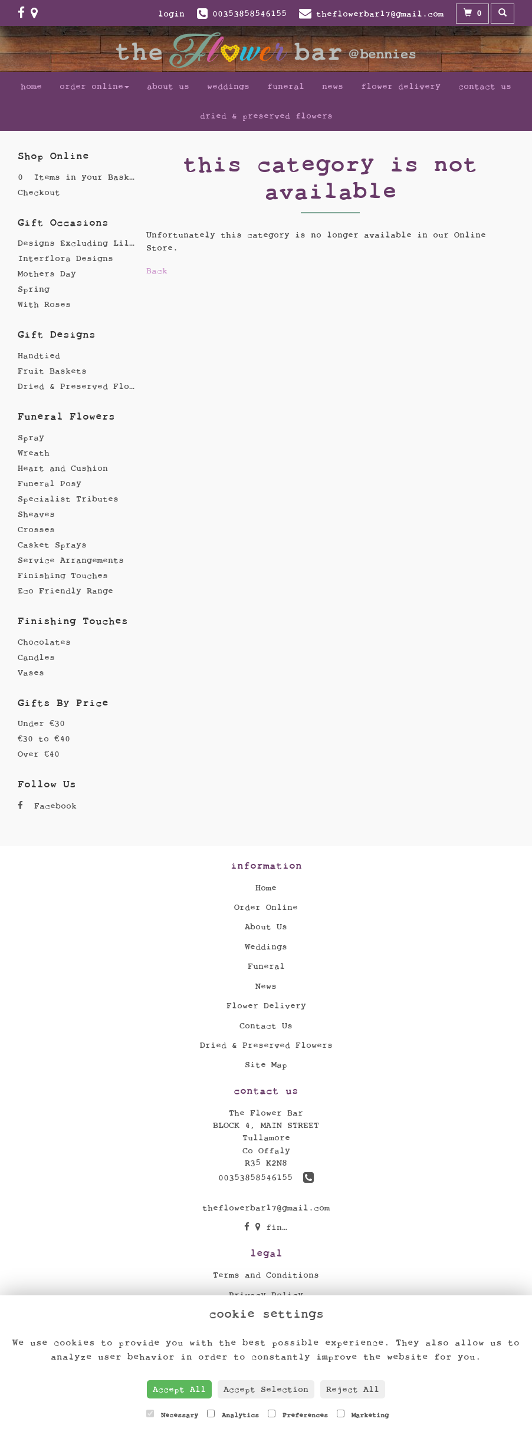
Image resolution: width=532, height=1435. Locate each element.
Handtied (39, 356)
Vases (31, 673)
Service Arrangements (71, 560)
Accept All (179, 1389)
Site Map (266, 1065)
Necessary (172, 1414)
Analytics (233, 1414)
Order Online (94, 86)
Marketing (363, 1414)
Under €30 (41, 723)
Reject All (352, 1389)
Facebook (47, 806)
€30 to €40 (44, 739)
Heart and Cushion (63, 468)
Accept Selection (266, 1389)
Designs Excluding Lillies (84, 243)
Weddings (228, 86)
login (171, 14)
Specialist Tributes (68, 499)
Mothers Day (47, 274)
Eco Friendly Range (65, 591)
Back (157, 271)
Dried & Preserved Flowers (266, 116)
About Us (168, 86)
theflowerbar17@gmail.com (266, 1208)
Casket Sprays (52, 545)
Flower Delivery (401, 86)
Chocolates (44, 642)
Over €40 (39, 754)
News (332, 86)
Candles (36, 657)
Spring (34, 289)
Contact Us (484, 86)
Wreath (34, 453)
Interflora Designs (65, 258)
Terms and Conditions (266, 1275)
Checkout (39, 192)
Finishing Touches (63, 575)
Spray (31, 438)
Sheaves (36, 514)
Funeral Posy (49, 484)
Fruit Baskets (52, 371)
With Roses (44, 304)
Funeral (285, 86)
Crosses (36, 529)
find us (279, 1227)
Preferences (298, 1414)
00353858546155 (266, 1178)
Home (31, 86)
